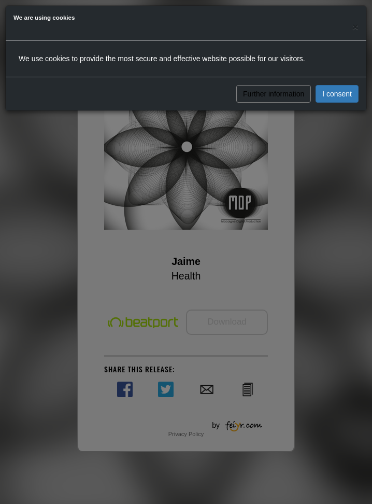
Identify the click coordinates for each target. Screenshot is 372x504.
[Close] (355, 26)
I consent (337, 94)
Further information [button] (273, 94)
